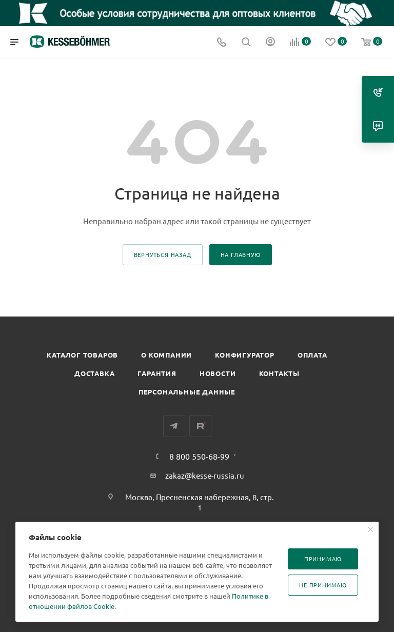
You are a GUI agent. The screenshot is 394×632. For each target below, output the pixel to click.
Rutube (200, 426)
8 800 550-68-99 (199, 456)
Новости (218, 373)
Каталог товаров (82, 354)
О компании (166, 354)
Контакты (279, 373)
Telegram (174, 426)
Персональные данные (187, 391)
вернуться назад (162, 254)
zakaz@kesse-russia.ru (204, 475)
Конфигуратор (244, 354)
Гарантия (156, 373)
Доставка (94, 373)
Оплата (312, 354)
